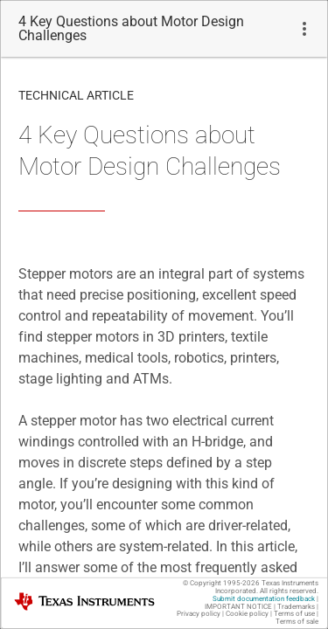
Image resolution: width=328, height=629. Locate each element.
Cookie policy (247, 614)
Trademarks (296, 607)
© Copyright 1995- (221, 583)
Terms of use (294, 614)
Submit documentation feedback (264, 599)
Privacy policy (198, 614)
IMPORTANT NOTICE (238, 607)
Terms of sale (297, 622)
